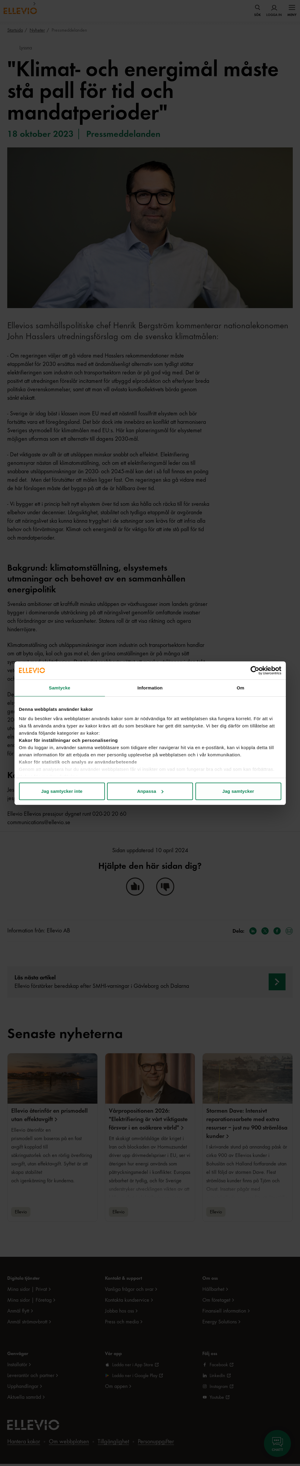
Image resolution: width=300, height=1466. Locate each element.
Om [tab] (240, 687)
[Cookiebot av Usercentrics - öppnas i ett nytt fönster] (255, 670)
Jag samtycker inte (62, 791)
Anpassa (150, 791)
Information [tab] (150, 687)
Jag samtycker (238, 791)
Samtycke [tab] (59, 687)
